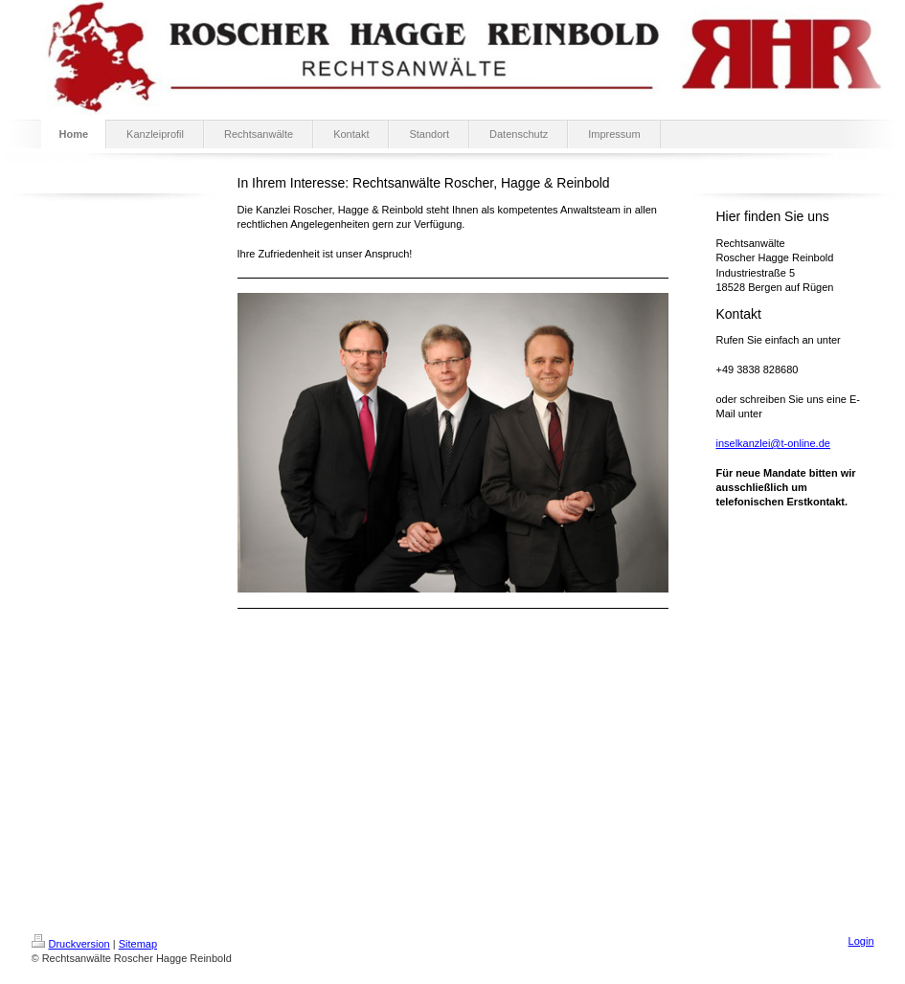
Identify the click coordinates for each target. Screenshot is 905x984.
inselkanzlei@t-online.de (773, 443)
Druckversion (71, 944)
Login (861, 941)
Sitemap (138, 944)
